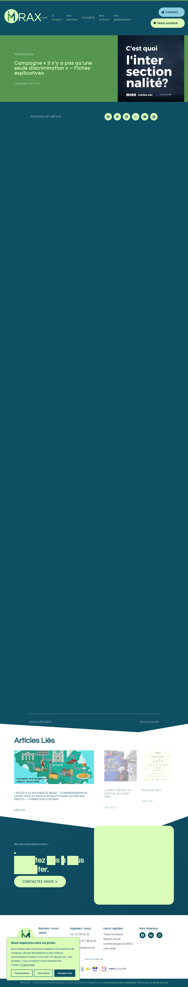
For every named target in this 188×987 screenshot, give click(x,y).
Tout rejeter (43, 973)
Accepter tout (65, 973)
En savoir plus (27, 965)
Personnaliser (21, 973)
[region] (43, 958)
